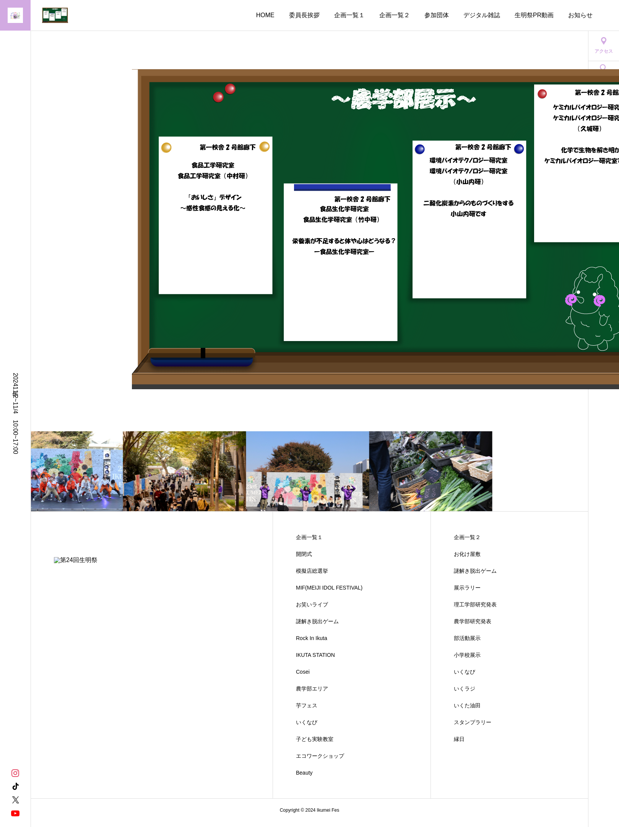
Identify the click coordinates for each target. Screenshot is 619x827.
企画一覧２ (394, 15)
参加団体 (436, 15)
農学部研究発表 (472, 621)
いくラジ (464, 688)
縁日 (459, 739)
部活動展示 (467, 638)
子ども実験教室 (314, 739)
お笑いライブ (312, 604)
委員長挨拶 (304, 15)
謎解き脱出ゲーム (317, 621)
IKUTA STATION (315, 655)
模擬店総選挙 (312, 571)
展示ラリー (467, 587)
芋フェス (306, 705)
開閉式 (304, 554)
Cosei (303, 671)
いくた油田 (467, 705)
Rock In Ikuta (311, 638)
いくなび (306, 722)
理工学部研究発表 (475, 604)
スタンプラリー (472, 722)
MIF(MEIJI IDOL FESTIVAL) (329, 587)
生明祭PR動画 (534, 15)
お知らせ (580, 15)
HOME (265, 15)
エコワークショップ (320, 756)
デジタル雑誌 (481, 15)
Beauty (304, 772)
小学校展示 (467, 655)
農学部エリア (312, 688)
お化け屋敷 (467, 554)
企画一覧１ (349, 15)
